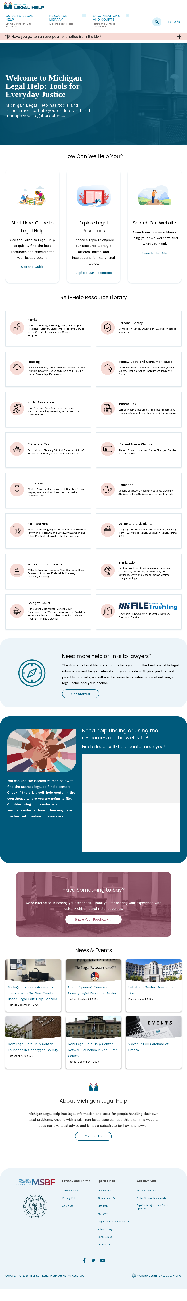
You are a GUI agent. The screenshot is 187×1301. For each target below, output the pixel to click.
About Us (67, 1217)
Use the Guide (32, 267)
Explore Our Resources (93, 273)
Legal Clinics (105, 1248)
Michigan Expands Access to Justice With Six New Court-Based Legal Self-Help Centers (32, 1005)
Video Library (105, 1241)
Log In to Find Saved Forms (113, 1233)
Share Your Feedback (93, 931)
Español (175, 22)
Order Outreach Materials (151, 1210)
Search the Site (154, 253)
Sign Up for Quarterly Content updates (154, 1219)
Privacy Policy (70, 1210)
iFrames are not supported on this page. (131, 815)
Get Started (81, 706)
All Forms (103, 1225)
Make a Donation (146, 1202)
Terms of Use (70, 1202)
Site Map (103, 1217)
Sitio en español (107, 1210)
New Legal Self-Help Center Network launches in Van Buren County (93, 1061)
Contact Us (93, 1148)
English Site (104, 1202)
